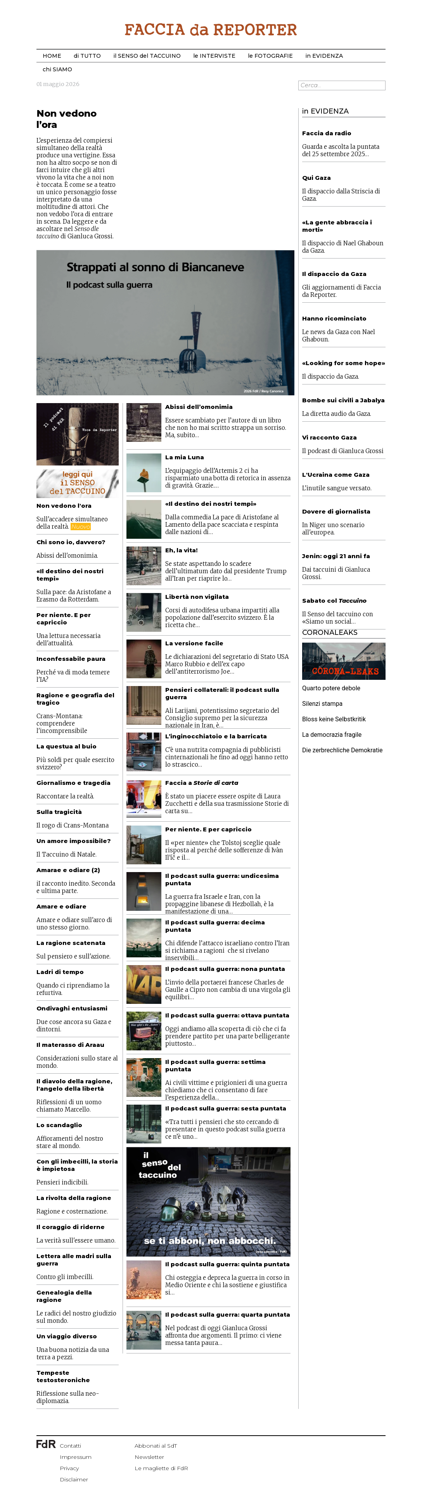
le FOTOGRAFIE (270, 55)
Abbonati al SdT (156, 1445)
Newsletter (149, 1456)
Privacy (69, 1468)
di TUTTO (87, 55)
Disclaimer (74, 1479)
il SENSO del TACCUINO (147, 55)
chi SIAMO (57, 69)
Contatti (70, 1445)
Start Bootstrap (211, 29)
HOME (52, 55)
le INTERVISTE (214, 55)
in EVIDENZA (324, 55)
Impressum (76, 1456)
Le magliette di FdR (161, 1468)
